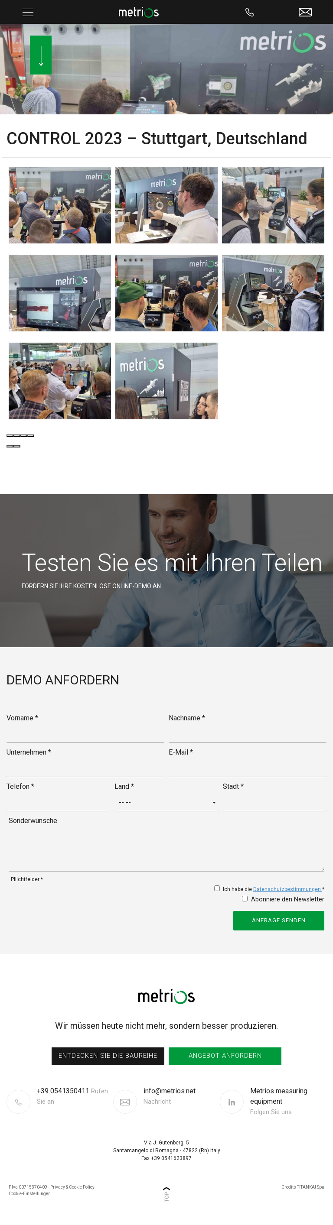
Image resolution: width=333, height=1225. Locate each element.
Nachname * (187, 718)
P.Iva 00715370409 (28, 1187)
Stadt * (233, 786)
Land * (124, 786)
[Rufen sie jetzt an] (250, 12)
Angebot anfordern (225, 1056)
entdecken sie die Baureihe (108, 1056)
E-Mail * (181, 752)
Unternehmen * (29, 752)
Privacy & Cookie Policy (72, 1187)
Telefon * (20, 786)
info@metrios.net (170, 1097)
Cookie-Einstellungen (30, 1193)
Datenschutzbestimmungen (287, 889)
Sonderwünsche (33, 821)
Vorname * (22, 718)
